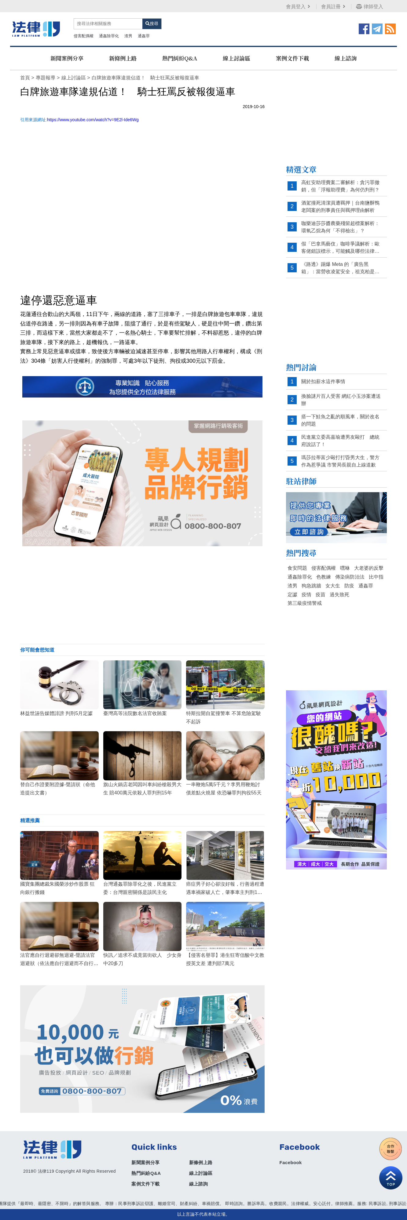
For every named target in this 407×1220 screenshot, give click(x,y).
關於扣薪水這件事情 (323, 381)
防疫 (349, 585)
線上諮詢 (346, 58)
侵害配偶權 (84, 36)
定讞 (292, 594)
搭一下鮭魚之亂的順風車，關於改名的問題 (340, 420)
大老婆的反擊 (368, 568)
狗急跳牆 (311, 585)
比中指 (376, 576)
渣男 (128, 36)
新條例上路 (123, 58)
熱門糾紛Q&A (179, 58)
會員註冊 (333, 6)
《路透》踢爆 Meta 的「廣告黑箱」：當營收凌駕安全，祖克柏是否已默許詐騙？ (340, 268)
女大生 (332, 585)
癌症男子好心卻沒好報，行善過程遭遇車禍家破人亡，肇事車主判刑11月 (225, 892)
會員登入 (298, 6)
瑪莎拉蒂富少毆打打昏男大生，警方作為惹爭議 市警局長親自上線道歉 (340, 461)
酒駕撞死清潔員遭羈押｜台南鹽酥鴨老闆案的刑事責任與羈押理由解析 (340, 206)
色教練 (323, 576)
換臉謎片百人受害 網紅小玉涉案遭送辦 (341, 400)
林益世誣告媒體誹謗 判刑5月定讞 (56, 713)
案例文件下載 (292, 58)
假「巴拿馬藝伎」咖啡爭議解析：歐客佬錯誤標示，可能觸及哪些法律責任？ (340, 247)
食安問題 (297, 568)
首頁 (25, 77)
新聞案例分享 (66, 58)
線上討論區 (236, 58)
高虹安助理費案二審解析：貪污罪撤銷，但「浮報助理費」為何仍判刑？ (340, 186)
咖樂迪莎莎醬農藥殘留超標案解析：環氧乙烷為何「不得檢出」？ (340, 227)
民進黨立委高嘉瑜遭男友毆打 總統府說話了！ (340, 440)
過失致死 (339, 594)
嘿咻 (345, 568)
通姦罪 (144, 36)
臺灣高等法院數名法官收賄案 (135, 713)
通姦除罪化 (109, 36)
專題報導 (45, 77)
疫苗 (320, 594)
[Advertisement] (142, 595)
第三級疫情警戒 (305, 603)
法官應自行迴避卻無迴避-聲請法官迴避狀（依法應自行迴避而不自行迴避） (59, 963)
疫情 (306, 594)
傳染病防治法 (350, 576)
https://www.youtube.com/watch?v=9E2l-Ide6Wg (93, 119)
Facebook (291, 1162)
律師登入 (369, 6)
